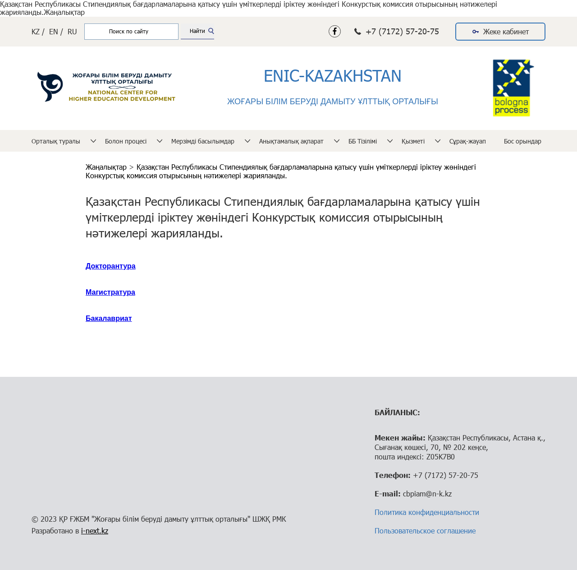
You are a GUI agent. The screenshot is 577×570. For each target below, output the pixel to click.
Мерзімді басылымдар (202, 141)
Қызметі (413, 141)
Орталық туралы (56, 141)
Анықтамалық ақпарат (291, 141)
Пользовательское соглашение (425, 530)
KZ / (38, 31)
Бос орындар (522, 141)
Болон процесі (126, 141)
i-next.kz (94, 530)
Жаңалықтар (107, 166)
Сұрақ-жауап (467, 141)
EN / (56, 31)
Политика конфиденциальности (427, 512)
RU (72, 31)
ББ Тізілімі (362, 141)
